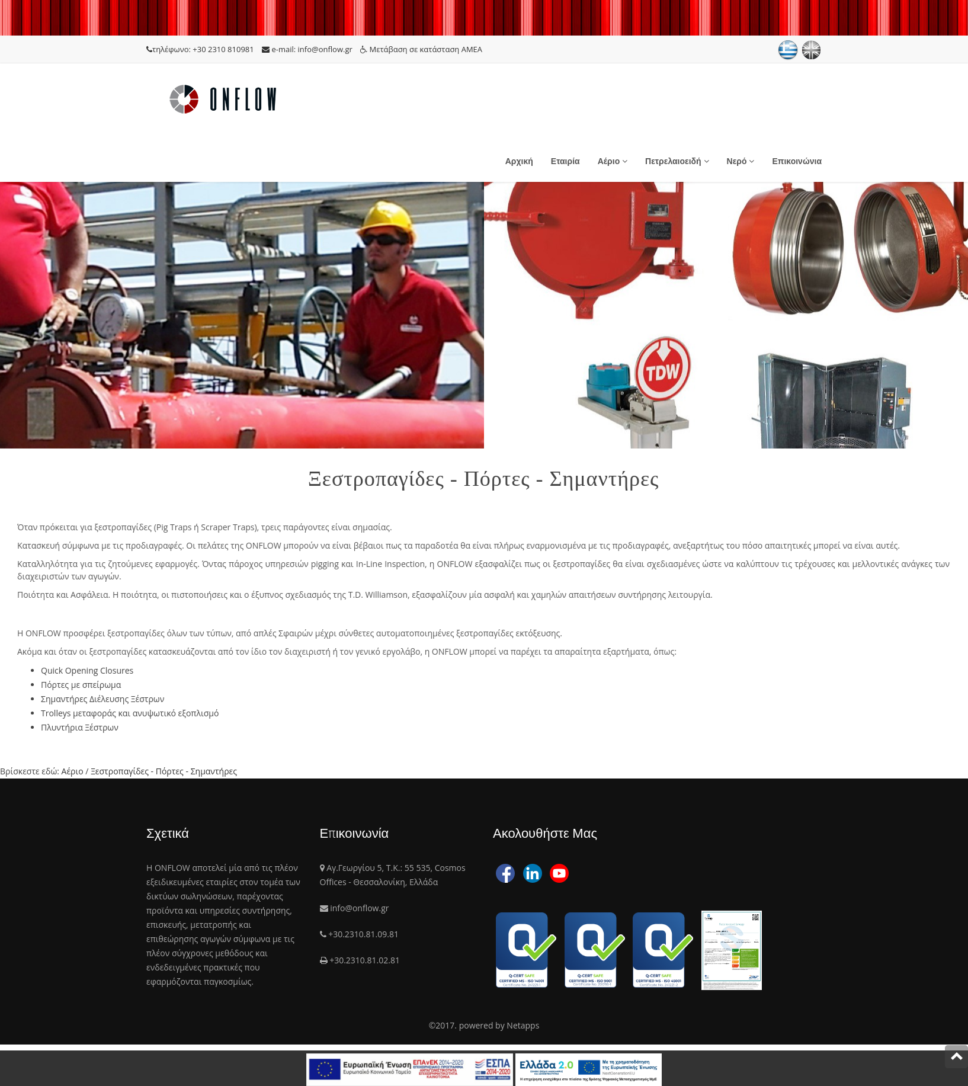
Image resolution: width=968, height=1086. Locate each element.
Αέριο (612, 161)
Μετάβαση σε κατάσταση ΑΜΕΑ (421, 49)
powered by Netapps (499, 1025)
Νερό (741, 161)
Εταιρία (565, 161)
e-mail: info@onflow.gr (308, 49)
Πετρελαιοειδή (677, 161)
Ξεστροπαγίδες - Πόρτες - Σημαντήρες (164, 771)
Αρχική (519, 161)
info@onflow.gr (359, 908)
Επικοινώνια (797, 161)
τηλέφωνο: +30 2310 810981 (201, 49)
